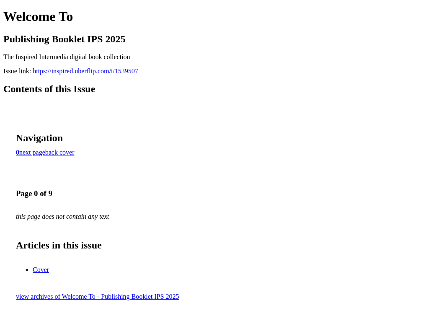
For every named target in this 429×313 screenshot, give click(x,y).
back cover (60, 152)
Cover (41, 269)
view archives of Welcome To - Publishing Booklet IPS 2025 (97, 296)
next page (32, 152)
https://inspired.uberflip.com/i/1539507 (85, 71)
